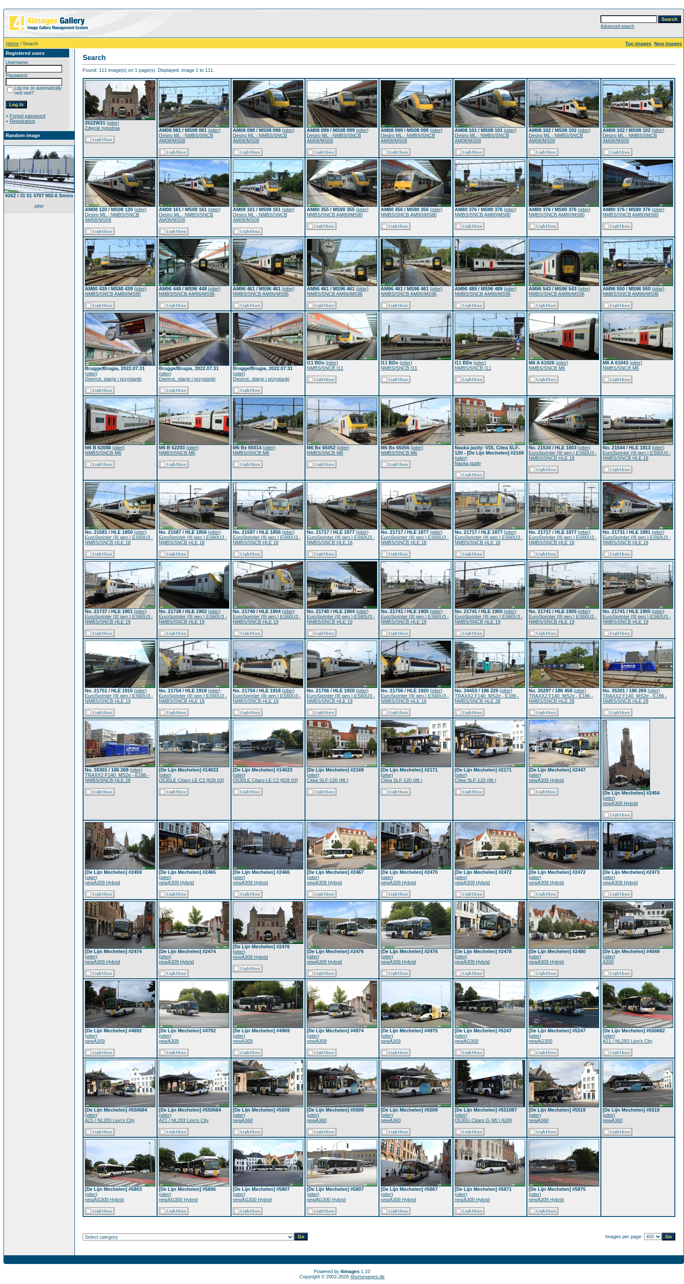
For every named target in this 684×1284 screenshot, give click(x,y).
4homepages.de (367, 1276)
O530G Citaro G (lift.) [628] (483, 1120)
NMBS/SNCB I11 (325, 368)
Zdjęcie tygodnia (102, 128)
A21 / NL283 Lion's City (628, 1041)
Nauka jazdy (468, 463)
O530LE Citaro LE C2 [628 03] (191, 780)
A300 (608, 961)
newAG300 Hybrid (104, 1199)
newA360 (243, 1120)
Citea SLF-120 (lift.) (327, 780)
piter (112, 122)
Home (12, 43)
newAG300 (466, 1041)
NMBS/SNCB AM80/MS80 (334, 214)
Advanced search (617, 26)
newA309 (95, 1041)
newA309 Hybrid (546, 780)
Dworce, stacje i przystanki (113, 378)
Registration (22, 121)
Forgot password (27, 115)
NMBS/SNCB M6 (547, 368)
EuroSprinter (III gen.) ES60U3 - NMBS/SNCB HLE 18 (563, 455)
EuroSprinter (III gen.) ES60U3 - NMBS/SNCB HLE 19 (119, 619)
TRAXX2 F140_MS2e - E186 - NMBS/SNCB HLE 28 (487, 698)
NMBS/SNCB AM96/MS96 (187, 294)
